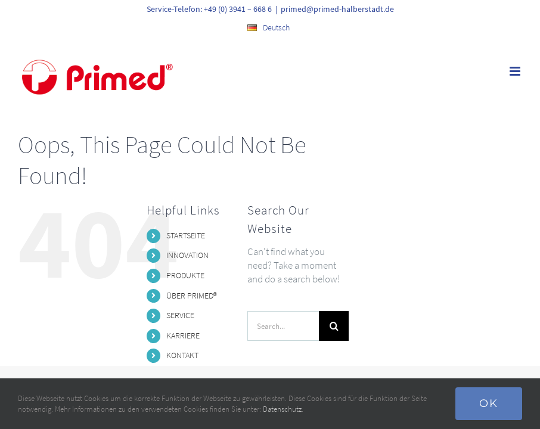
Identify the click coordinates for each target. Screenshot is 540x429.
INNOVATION (187, 255)
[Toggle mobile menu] (516, 71)
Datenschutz (282, 409)
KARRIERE (183, 335)
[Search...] (283, 326)
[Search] (334, 326)
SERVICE (180, 315)
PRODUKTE (185, 275)
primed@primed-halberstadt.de (337, 9)
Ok (488, 403)
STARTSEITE (185, 235)
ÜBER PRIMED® (191, 295)
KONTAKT (182, 355)
